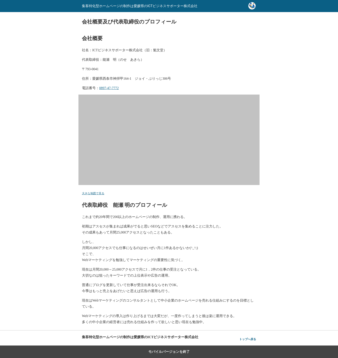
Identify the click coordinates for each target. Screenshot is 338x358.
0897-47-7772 (109, 88)
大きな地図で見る (93, 193)
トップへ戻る (247, 339)
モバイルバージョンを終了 (169, 352)
